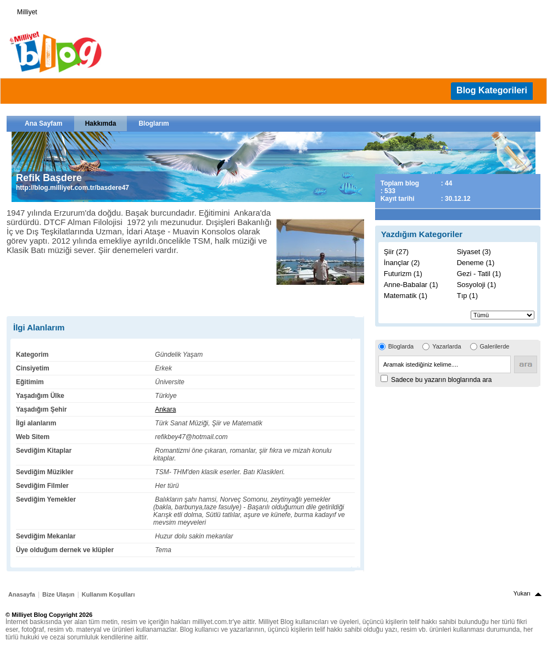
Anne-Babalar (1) (411, 284)
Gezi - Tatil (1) (479, 273)
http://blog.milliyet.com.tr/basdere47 (72, 188)
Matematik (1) (405, 295)
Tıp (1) (467, 295)
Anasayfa (21, 594)
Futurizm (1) (403, 273)
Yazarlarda (446, 346)
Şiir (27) (396, 252)
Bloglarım (153, 123)
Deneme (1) (476, 263)
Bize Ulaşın (58, 594)
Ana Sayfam (44, 123)
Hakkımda (100, 123)
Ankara (165, 409)
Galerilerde (495, 346)
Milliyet (22, 10)
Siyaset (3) (474, 252)
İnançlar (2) (402, 263)
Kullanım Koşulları (108, 594)
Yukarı (522, 593)
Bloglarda (401, 346)
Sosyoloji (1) (476, 284)
